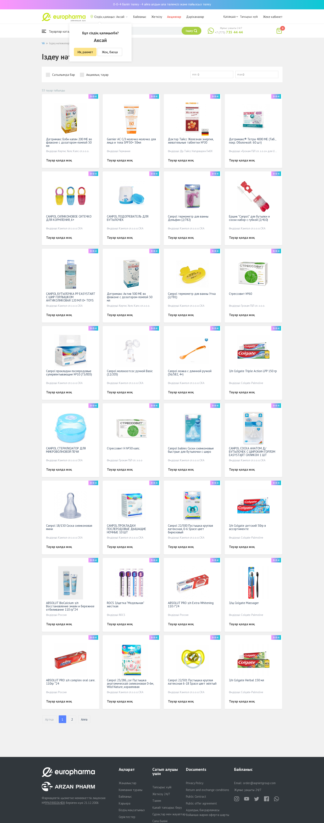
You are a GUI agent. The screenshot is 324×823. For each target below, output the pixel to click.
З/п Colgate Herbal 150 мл (246, 680)
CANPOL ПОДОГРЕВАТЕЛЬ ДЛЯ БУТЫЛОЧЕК (127, 218)
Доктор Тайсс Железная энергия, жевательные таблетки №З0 (190, 140)
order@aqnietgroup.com (259, 783)
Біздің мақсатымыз (132, 810)
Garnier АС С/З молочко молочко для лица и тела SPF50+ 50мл (131, 140)
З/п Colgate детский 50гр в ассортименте (247, 527)
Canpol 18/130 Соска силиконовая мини (69, 527)
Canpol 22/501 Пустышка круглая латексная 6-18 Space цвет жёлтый (192, 681)
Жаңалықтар (127, 783)
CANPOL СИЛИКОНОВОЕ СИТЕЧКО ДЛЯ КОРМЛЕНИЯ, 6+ (69, 218)
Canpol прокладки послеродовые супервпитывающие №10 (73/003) (69, 372)
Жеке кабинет (272, 17)
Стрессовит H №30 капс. (123, 448)
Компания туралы (130, 790)
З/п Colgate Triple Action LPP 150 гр (253, 371)
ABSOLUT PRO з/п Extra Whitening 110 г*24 (191, 604)
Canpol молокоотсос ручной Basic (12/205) (130, 372)
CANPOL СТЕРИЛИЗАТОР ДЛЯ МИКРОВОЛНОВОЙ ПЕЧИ (66, 450)
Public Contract (196, 796)
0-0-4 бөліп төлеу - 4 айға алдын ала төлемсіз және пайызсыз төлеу (162, 4)
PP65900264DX (55, 803)
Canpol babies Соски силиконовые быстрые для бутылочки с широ (191, 450)
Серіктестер (127, 817)
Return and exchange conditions (207, 790)
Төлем (156, 801)
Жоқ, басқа (110, 52)
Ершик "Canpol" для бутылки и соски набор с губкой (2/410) (249, 218)
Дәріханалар (195, 17)
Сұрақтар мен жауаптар (169, 814)
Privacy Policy (194, 783)
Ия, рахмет (85, 52)
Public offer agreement (201, 803)
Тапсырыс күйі (249, 16)
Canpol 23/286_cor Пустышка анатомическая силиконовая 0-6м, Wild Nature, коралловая (130, 683)
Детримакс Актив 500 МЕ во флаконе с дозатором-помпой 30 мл (129, 297)
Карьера (124, 803)
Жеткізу (156, 17)
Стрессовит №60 (240, 294)
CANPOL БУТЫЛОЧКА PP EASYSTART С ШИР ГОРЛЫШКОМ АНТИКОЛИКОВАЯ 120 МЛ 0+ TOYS (70, 297)
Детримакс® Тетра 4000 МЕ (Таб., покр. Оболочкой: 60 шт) (252, 140)
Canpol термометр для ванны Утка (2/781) (192, 295)
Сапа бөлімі (160, 821)
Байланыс (139, 17)
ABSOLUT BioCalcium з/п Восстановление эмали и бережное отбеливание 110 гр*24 (70, 606)
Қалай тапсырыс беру (167, 807)
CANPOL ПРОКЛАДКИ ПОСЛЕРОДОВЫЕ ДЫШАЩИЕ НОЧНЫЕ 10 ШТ (126, 529)
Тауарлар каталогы (59, 31)
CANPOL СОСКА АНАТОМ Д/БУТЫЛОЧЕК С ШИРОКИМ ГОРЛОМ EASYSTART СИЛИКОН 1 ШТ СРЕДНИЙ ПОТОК (252, 453)
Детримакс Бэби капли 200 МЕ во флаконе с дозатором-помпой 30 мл (69, 142)
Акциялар (174, 17)
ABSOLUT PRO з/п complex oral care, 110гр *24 (70, 681)
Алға (84, 719)
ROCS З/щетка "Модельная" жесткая (125, 604)
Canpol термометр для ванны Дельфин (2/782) (188, 218)
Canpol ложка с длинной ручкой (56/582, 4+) (190, 372)
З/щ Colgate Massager (244, 603)
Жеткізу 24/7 (161, 794)
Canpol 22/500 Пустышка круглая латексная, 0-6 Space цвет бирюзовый (190, 529)
